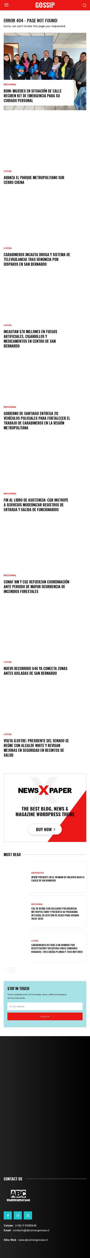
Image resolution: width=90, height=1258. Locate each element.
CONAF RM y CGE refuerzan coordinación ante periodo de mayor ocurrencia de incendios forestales (36, 586)
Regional (10, 84)
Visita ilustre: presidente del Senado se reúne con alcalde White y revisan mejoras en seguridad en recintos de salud (36, 748)
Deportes (37, 873)
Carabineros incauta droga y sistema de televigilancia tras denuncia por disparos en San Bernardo (37, 259)
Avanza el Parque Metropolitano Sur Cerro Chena (34, 180)
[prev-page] (6, 969)
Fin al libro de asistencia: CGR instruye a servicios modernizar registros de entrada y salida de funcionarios (36, 504)
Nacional (10, 494)
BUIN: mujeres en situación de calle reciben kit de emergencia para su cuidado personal (33, 95)
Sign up (45, 1016)
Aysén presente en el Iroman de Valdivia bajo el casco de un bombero (58, 878)
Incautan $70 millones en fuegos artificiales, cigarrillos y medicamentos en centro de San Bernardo (30, 339)
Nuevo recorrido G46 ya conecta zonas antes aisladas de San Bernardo (35, 671)
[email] (45, 1006)
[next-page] (12, 969)
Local (8, 171)
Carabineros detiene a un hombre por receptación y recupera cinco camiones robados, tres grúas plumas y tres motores (57, 948)
